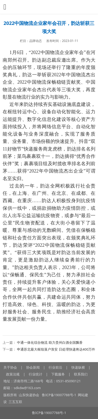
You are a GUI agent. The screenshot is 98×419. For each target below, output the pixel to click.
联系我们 (81, 374)
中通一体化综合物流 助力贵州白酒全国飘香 (49, 342)
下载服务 (58, 374)
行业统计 (35, 374)
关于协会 (10, 367)
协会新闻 (33, 367)
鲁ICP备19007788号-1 (59, 395)
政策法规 (13, 374)
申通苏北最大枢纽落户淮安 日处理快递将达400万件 (56, 349)
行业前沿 (55, 367)
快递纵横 (78, 367)
